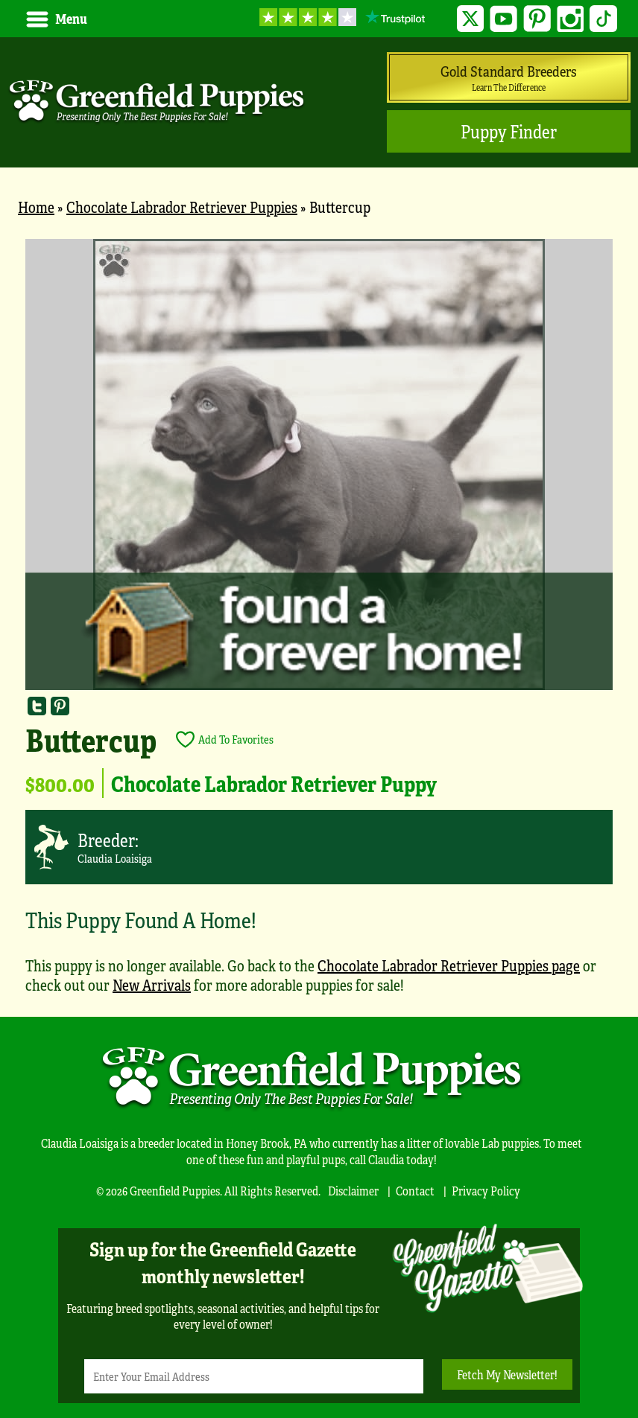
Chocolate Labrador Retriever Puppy (274, 783)
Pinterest (537, 19)
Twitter (470, 19)
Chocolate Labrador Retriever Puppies (181, 206)
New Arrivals (152, 984)
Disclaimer (353, 1190)
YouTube (503, 19)
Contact (415, 1190)
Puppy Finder (509, 131)
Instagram (570, 19)
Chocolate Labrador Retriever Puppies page (449, 965)
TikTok (603, 19)
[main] (319, 623)
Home (36, 206)
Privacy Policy (486, 1190)
